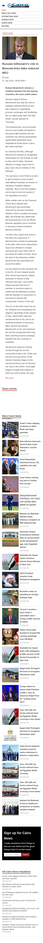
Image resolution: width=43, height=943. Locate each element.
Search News (7, 23)
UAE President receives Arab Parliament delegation (30, 576)
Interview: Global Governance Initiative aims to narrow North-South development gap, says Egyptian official (20, 927)
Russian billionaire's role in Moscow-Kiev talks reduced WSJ (20, 68)
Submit (25, 855)
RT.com (9, 378)
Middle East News (9, 13)
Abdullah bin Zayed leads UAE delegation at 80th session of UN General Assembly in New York (30, 654)
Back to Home (7, 33)
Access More (6, 418)
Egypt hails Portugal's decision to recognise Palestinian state (30, 671)
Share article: (9, 388)
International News (10, 16)
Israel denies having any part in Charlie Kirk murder (29, 480)
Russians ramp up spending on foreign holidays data (29, 594)
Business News (8, 20)
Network (5, 26)
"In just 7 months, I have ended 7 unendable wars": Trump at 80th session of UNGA (30, 615)
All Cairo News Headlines (16, 871)
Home (4, 10)
